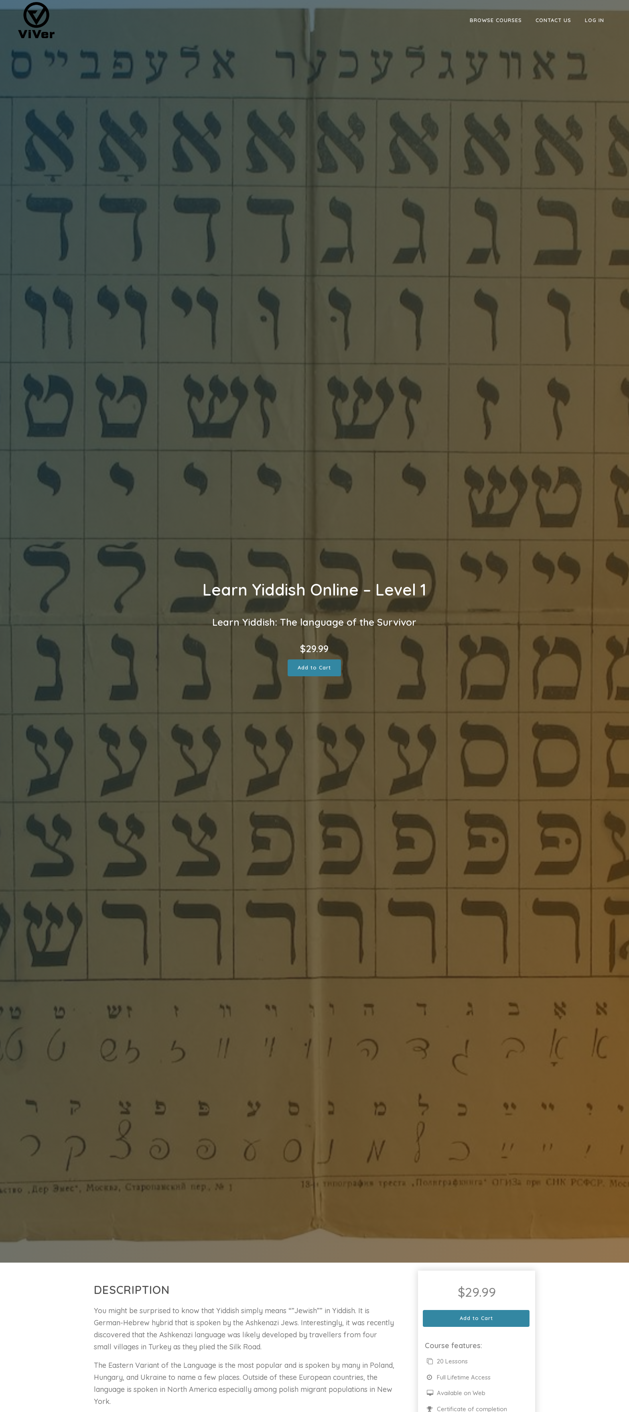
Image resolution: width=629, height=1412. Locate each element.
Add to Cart (314, 667)
